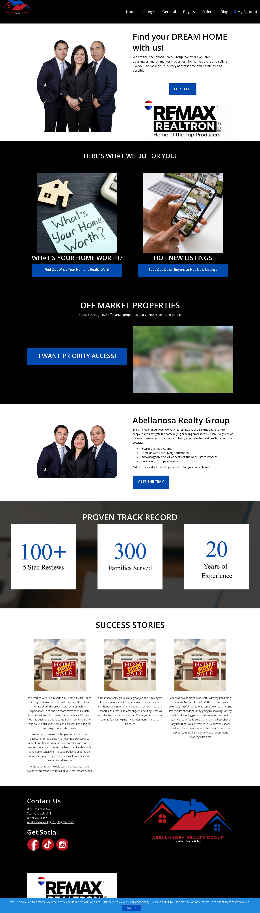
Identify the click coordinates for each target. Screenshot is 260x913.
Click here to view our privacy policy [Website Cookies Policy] (125, 902)
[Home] (16, 11)
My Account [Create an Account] (245, 11)
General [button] (170, 11)
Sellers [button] (208, 11)
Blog (224, 11)
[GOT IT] (132, 907)
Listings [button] (149, 11)
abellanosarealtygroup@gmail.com (50, 822)
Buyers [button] (190, 11)
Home (131, 11)
